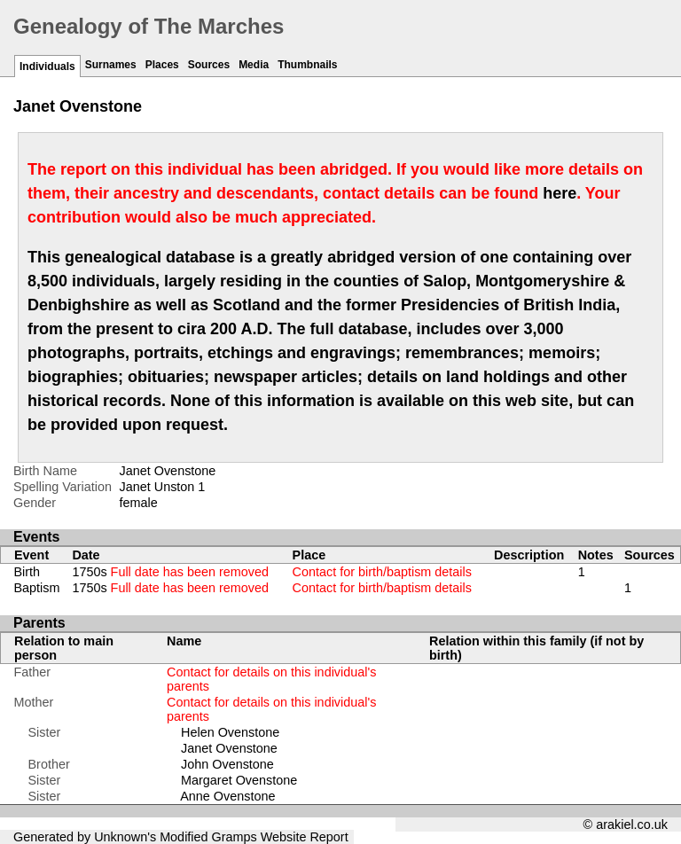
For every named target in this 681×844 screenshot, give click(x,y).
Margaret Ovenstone (239, 780)
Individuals (47, 66)
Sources (209, 65)
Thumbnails (307, 65)
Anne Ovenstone (227, 796)
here (559, 193)
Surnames (111, 65)
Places (162, 65)
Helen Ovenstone (230, 732)
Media (254, 65)
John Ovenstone (227, 764)
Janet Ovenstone (229, 748)
